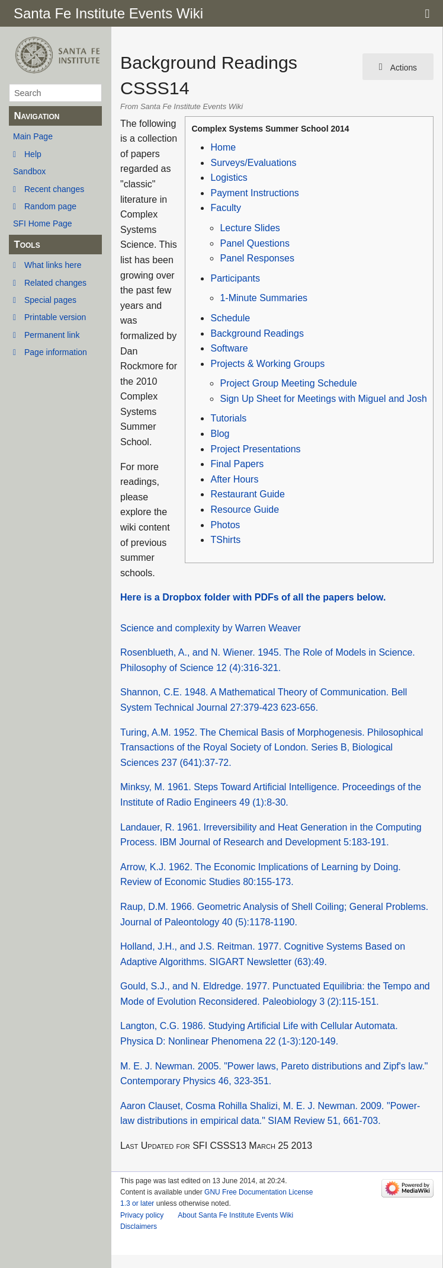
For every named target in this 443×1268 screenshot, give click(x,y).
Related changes (55, 283)
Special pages (50, 300)
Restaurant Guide (247, 494)
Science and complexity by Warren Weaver (210, 628)
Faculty (225, 208)
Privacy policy (141, 1215)
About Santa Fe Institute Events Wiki (235, 1215)
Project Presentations (255, 449)
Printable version (55, 317)
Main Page (33, 136)
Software (229, 348)
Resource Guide (244, 509)
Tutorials (228, 418)
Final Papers (237, 464)
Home (223, 147)
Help (32, 154)
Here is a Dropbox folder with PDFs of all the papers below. (253, 597)
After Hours (234, 479)
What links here (52, 265)
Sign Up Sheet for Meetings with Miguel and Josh (323, 399)
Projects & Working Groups (267, 364)
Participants (235, 278)
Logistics (228, 178)
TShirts (225, 540)
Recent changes (54, 189)
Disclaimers (138, 1226)
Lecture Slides (250, 228)
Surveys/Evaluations (253, 163)
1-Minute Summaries (263, 298)
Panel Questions (254, 243)
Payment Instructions (254, 193)
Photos (225, 525)
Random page (50, 206)
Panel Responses (257, 258)
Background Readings (256, 333)
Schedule (230, 318)
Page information (55, 352)
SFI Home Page (42, 223)
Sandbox (29, 171)
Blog (219, 434)
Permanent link (51, 335)
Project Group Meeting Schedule (288, 383)
